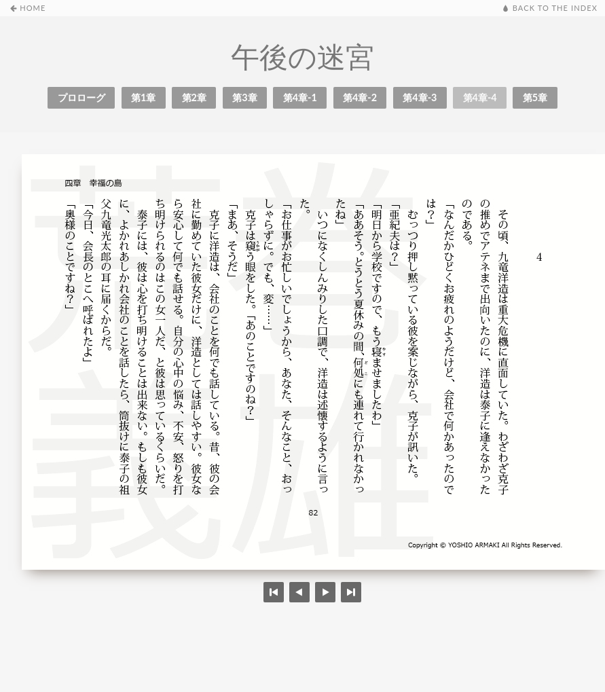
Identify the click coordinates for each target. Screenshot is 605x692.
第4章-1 (300, 97)
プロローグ (81, 97)
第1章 (143, 97)
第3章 (244, 97)
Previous (325, 592)
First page (273, 592)
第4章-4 (480, 97)
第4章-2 (360, 97)
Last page (351, 592)
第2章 (194, 97)
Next (299, 592)
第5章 (535, 97)
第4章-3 (420, 97)
